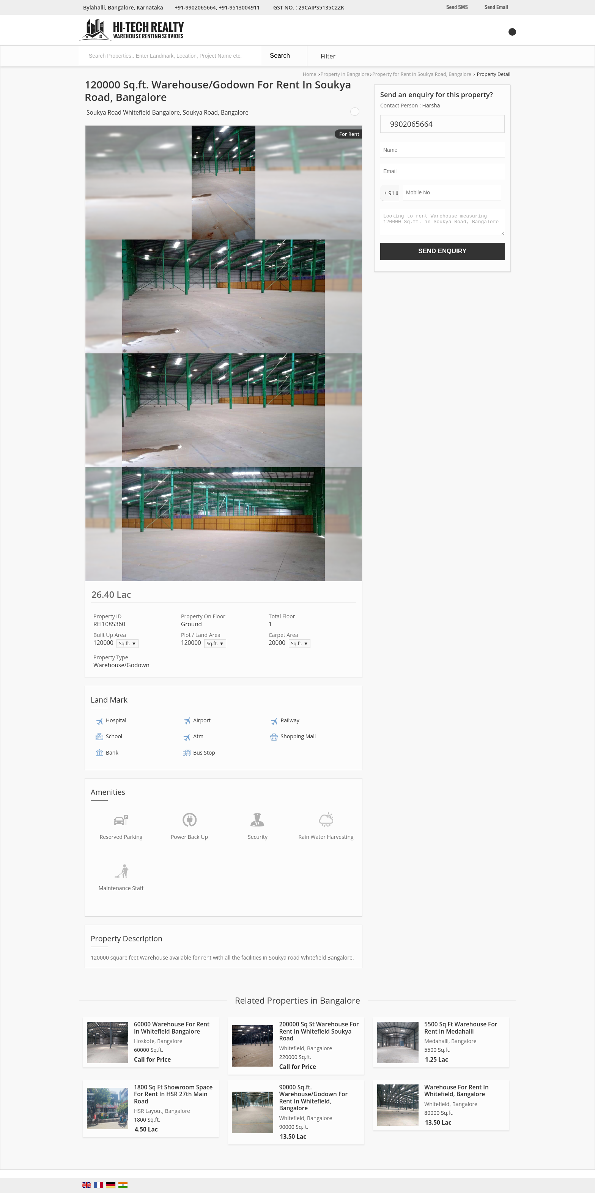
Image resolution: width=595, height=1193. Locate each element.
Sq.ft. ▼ (127, 643)
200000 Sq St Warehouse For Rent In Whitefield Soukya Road (319, 1031)
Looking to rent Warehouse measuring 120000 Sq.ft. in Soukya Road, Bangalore (442, 224)
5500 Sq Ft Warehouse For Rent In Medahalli (460, 1027)
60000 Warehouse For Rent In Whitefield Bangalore (171, 1027)
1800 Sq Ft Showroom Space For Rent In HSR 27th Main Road (173, 1094)
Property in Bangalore (345, 74)
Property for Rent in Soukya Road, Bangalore (421, 74)
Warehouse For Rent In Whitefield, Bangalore (456, 1090)
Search (280, 55)
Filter (328, 56)
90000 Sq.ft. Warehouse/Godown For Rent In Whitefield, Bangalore (313, 1097)
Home (309, 74)
